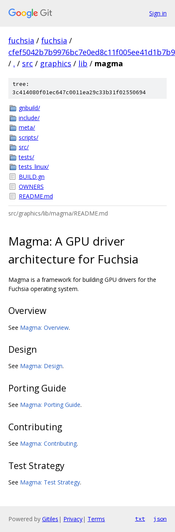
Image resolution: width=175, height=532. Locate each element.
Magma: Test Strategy (50, 482)
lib (83, 63)
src (27, 63)
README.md (36, 196)
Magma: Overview (44, 327)
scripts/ (28, 137)
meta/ (27, 127)
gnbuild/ (29, 108)
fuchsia (21, 40)
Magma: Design (41, 366)
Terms (96, 519)
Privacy (72, 519)
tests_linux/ (34, 167)
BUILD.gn (32, 177)
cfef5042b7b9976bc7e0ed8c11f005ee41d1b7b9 (91, 52)
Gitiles (50, 519)
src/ (24, 147)
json (160, 518)
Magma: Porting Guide (50, 405)
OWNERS (31, 187)
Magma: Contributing (48, 443)
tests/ (26, 157)
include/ (29, 118)
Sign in (158, 13)
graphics (55, 63)
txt (140, 518)
